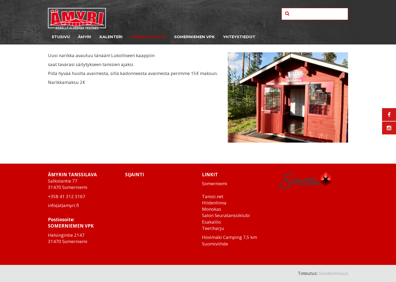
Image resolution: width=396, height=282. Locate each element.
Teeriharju (213, 228)
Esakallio (211, 222)
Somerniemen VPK (194, 36)
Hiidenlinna (214, 203)
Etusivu (61, 36)
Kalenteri (111, 36)
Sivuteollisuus (333, 273)
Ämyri (84, 36)
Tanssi (209, 196)
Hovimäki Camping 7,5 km (229, 237)
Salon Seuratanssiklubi (226, 215)
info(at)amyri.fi (63, 205)
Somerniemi (214, 183)
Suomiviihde (215, 244)
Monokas (211, 209)
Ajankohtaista (148, 36)
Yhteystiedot (239, 36)
